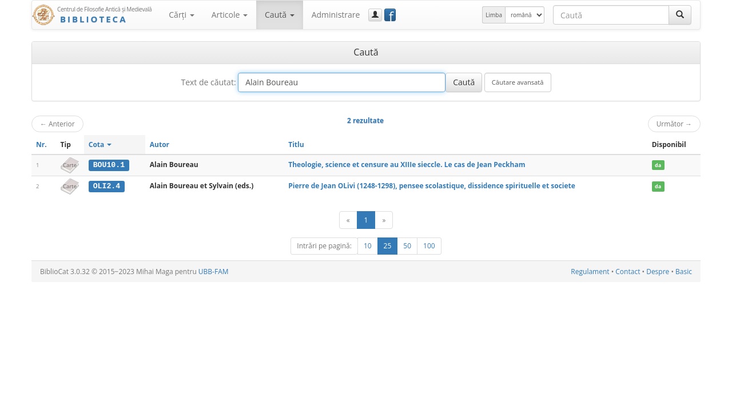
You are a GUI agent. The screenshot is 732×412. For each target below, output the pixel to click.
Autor (159, 144)
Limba (494, 15)
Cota (100, 144)
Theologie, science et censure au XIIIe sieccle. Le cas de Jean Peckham (406, 164)
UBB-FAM (213, 271)
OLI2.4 (106, 186)
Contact (627, 271)
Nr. (41, 144)
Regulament (590, 271)
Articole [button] (230, 14)
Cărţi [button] (181, 14)
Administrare (336, 14)
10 (368, 245)
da (658, 165)
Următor (674, 123)
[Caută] (680, 15)
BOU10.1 (109, 165)
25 (388, 245)
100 (429, 245)
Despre (657, 271)
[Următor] (384, 219)
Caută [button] (280, 14)
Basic (683, 271)
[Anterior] (348, 219)
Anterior (57, 123)
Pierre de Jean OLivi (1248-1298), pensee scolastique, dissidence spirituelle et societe (431, 186)
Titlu (296, 144)
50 (407, 245)
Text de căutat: (208, 82)
